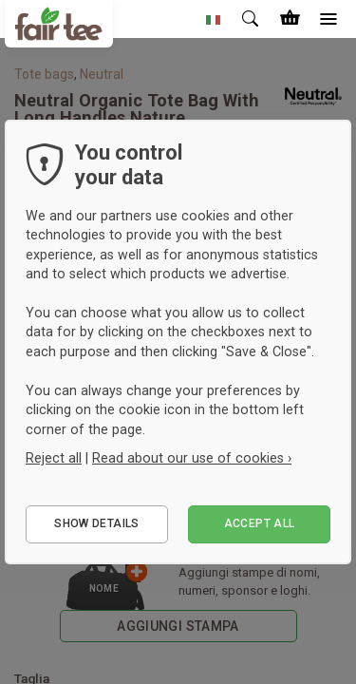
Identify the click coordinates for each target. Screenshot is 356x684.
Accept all (259, 523)
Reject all (54, 458)
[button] (214, 19)
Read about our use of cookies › (191, 458)
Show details (96, 523)
